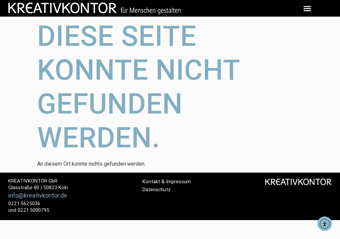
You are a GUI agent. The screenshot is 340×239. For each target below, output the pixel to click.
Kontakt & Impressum (166, 181)
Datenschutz (156, 189)
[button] (307, 8)
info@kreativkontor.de (37, 195)
